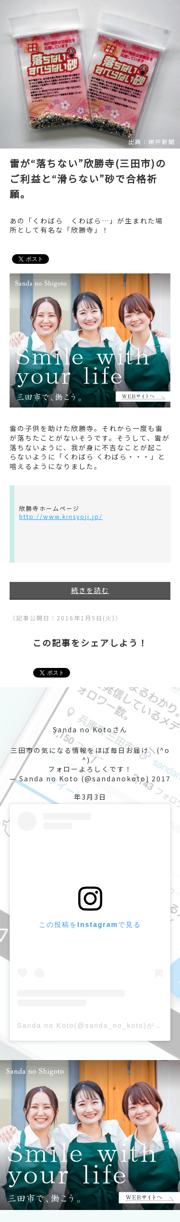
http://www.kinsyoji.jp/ (61, 516)
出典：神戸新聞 (151, 142)
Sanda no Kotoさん (90, 729)
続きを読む (90, 590)
